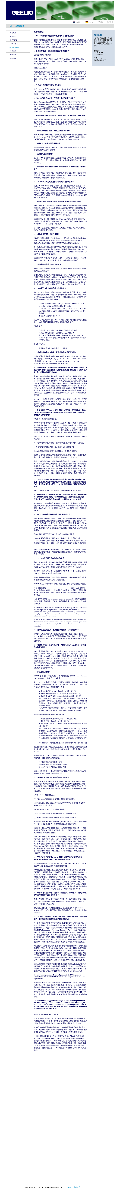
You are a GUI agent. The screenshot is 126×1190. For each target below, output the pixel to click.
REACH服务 (14, 43)
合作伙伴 (13, 54)
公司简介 (13, 33)
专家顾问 (13, 51)
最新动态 (13, 36)
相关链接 (13, 58)
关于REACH (14, 40)
